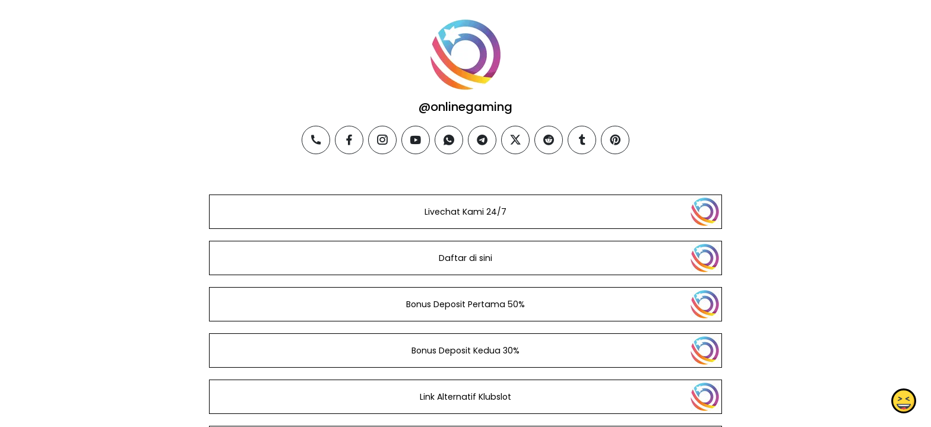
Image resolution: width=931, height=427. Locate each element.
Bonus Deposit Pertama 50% (465, 304)
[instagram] (382, 140)
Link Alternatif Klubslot (465, 397)
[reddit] (548, 140)
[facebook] (349, 140)
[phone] (316, 140)
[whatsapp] (449, 140)
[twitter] (515, 140)
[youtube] (415, 140)
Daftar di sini (465, 258)
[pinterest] (615, 140)
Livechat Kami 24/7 (465, 212)
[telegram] (482, 140)
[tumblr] (582, 140)
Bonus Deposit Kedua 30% (465, 350)
